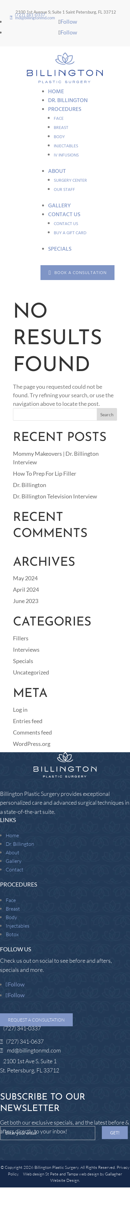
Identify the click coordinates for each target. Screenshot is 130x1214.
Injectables (66, 145)
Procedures (64, 109)
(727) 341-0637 (25, 1041)
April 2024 (26, 589)
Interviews (26, 649)
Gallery (59, 205)
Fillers (20, 638)
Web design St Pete (41, 1173)
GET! (115, 1133)
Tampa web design (83, 1173)
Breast (61, 127)
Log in (20, 709)
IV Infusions (66, 155)
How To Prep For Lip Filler (44, 473)
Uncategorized (31, 672)
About (57, 171)
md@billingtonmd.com (34, 1050)
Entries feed (27, 720)
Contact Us (64, 214)
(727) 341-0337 (22, 1028)
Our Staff (64, 189)
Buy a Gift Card (70, 232)
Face (59, 118)
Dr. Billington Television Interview (55, 496)
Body (59, 136)
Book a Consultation (80, 272)
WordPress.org (31, 743)
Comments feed (32, 732)
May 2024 (25, 578)
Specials (59, 248)
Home (56, 91)
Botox (12, 934)
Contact (14, 869)
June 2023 (25, 600)
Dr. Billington (68, 100)
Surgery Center (70, 180)
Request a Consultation (36, 1019)
